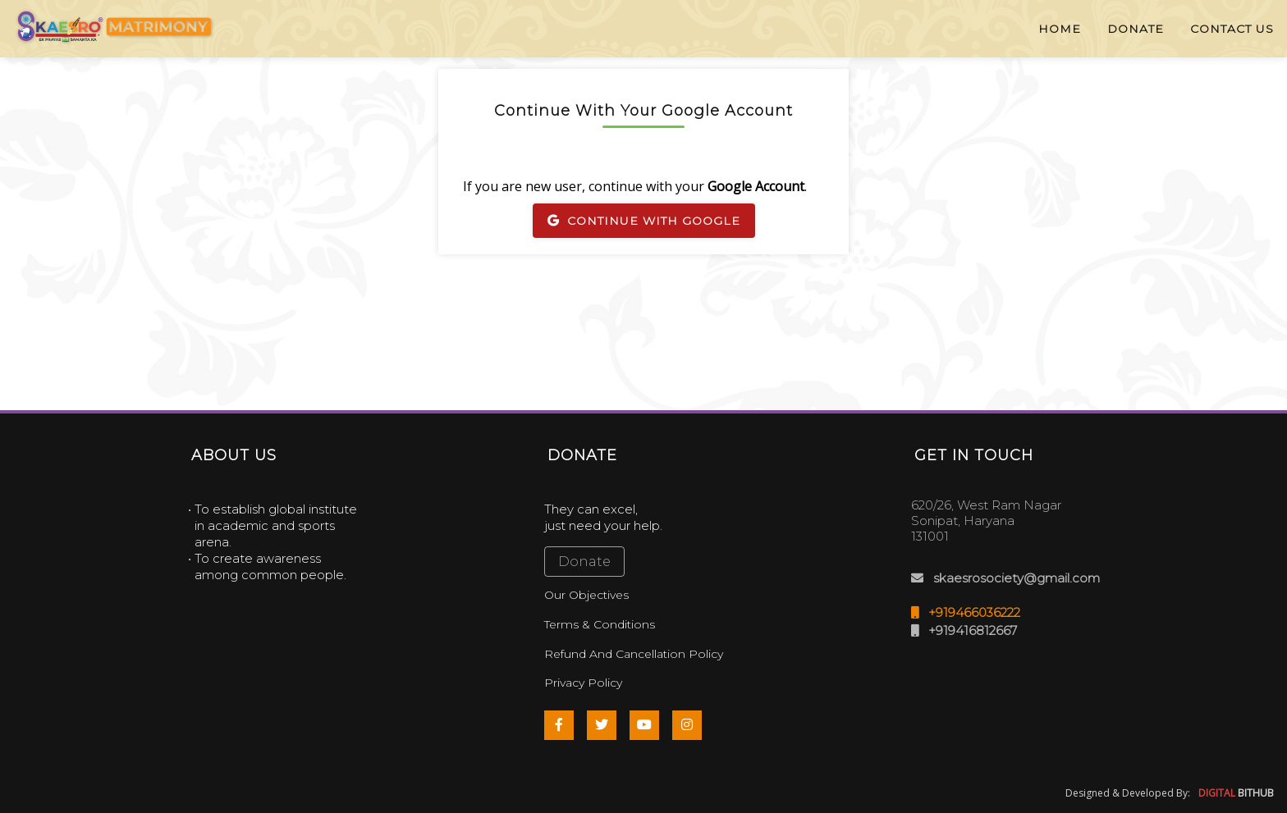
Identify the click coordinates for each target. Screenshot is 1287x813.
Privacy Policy (583, 682)
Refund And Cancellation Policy (633, 653)
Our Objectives (586, 594)
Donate (584, 561)
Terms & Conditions (599, 624)
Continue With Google (643, 220)
